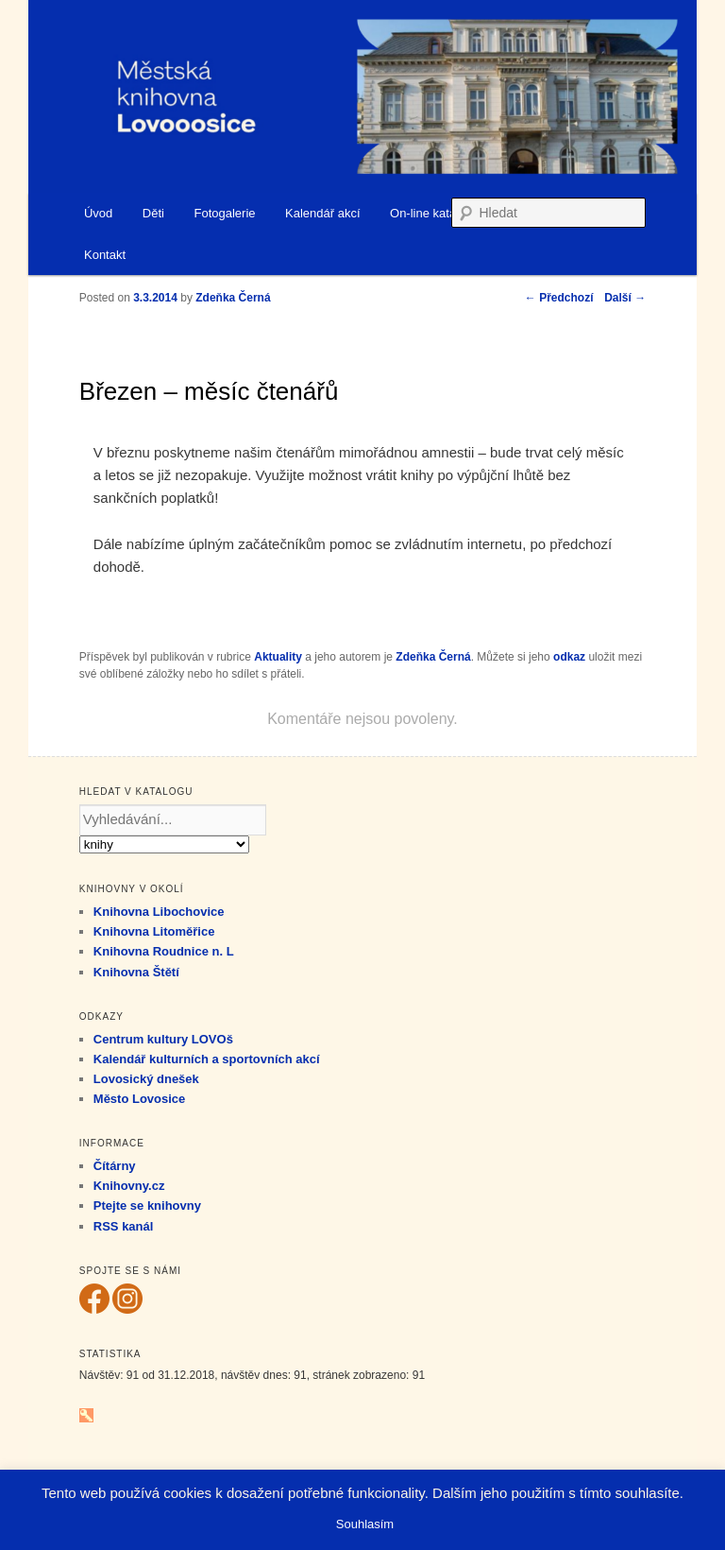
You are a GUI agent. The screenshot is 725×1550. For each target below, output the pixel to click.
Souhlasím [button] (365, 1524)
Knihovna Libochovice (159, 911)
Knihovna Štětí (136, 972)
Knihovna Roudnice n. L (163, 951)
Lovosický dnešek (146, 1079)
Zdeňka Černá (433, 656)
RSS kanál (123, 1226)
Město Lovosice (139, 1099)
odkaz (569, 656)
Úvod (98, 213)
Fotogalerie (224, 213)
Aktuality (278, 656)
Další (625, 297)
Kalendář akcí (323, 213)
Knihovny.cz (129, 1186)
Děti (153, 213)
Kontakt (105, 255)
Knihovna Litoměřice (154, 931)
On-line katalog (431, 213)
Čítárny (114, 1166)
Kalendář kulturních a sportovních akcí (206, 1059)
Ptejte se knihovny (147, 1205)
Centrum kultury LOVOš (163, 1039)
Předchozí (559, 297)
